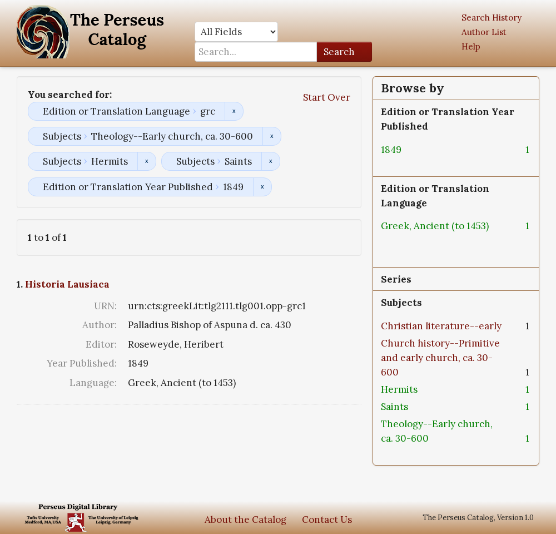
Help (470, 46)
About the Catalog (245, 519)
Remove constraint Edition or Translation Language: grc (234, 111)
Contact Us (327, 519)
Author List (484, 32)
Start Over (326, 97)
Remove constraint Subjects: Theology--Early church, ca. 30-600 (271, 136)
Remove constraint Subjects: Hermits (146, 161)
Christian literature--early (441, 326)
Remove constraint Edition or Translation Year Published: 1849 (262, 187)
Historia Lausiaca (67, 284)
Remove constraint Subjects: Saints (270, 161)
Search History (491, 17)
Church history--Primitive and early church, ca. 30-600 (440, 357)
